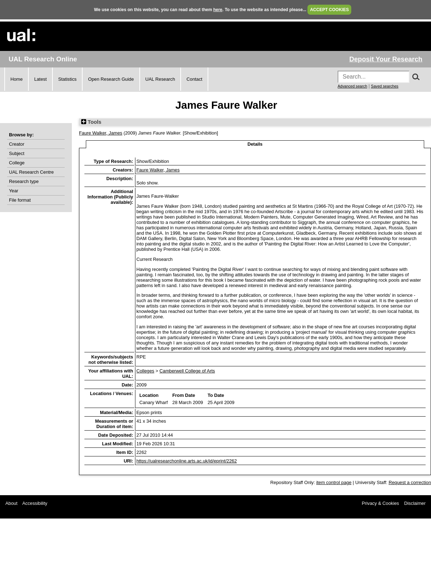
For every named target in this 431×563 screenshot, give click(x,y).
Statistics (67, 79)
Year (13, 190)
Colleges (145, 371)
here (217, 9)
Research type (24, 181)
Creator (16, 144)
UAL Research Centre (31, 172)
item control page (333, 482)
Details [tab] (255, 144)
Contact (194, 79)
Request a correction (410, 482)
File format (20, 200)
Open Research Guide (111, 79)
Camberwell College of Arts (187, 371)
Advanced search (352, 86)
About (11, 503)
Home (16, 79)
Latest (40, 79)
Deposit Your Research (385, 59)
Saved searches (384, 86)
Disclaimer (415, 503)
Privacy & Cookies (380, 503)
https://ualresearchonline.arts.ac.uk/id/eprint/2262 (186, 461)
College (16, 162)
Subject (16, 153)
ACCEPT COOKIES (329, 9)
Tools (91, 122)
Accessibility (34, 503)
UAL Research (160, 79)
